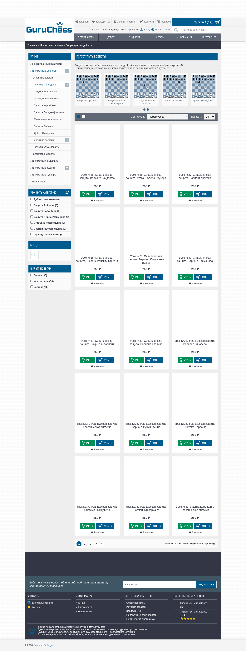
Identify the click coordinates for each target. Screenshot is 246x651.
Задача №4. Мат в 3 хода (193, 603)
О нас (80, 603)
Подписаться (206, 584)
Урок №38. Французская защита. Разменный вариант (146, 508)
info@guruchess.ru (40, 603)
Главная (32, 45)
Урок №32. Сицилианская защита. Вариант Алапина (146, 342)
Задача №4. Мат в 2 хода (193, 611)
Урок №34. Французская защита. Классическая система (97, 425)
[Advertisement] (122, 8)
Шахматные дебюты (51, 45)
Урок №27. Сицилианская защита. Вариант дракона (195, 176)
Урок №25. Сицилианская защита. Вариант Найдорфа (97, 176)
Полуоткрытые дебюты (79, 45)
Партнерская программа (140, 619)
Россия (33, 607)
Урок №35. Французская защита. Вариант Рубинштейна (146, 425)
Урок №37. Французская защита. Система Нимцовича (97, 508)
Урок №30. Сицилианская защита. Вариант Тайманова (195, 259)
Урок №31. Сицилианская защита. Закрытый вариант (97, 342)
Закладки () (133, 610)
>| (102, 543)
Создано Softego (43, 645)
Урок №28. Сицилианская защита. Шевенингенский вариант (97, 259)
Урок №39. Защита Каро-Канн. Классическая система (195, 508)
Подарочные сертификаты (141, 614)
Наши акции (39, 181)
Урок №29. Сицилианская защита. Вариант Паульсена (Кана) (146, 259)
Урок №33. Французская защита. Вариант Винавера (195, 342)
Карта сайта (84, 607)
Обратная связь (135, 602)
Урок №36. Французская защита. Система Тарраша (195, 425)
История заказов (135, 606)
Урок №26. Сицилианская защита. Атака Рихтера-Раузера (146, 176)
